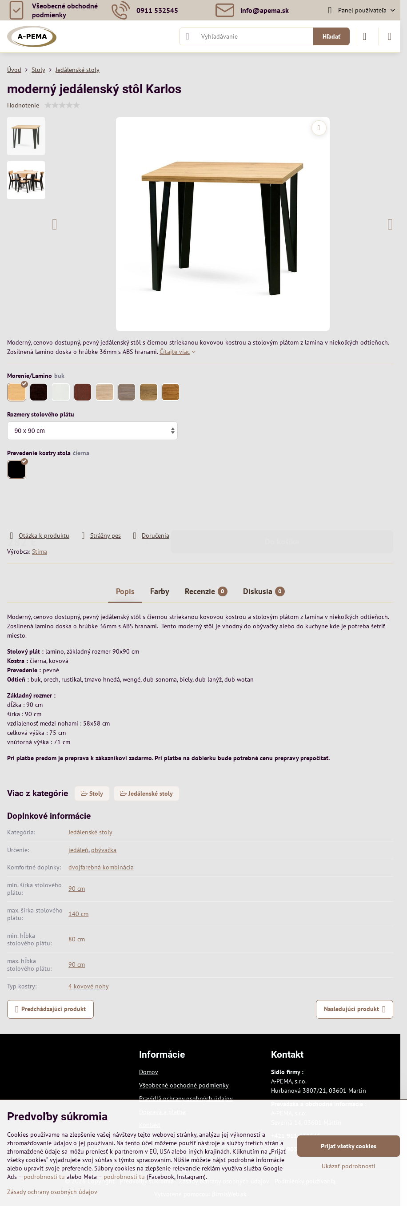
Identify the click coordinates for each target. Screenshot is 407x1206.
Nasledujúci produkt (355, 1009)
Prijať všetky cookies (348, 1146)
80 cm (76, 939)
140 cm (78, 914)
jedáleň (78, 850)
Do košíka (282, 505)
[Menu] (389, 36)
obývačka (103, 850)
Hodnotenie (23, 105)
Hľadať (331, 36)
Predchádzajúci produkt (50, 1009)
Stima (39, 551)
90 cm (76, 889)
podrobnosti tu (44, 1177)
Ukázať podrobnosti (348, 1166)
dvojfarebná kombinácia (101, 867)
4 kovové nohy (88, 986)
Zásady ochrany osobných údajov (52, 1192)
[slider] (62, 105)
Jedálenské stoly (90, 832)
